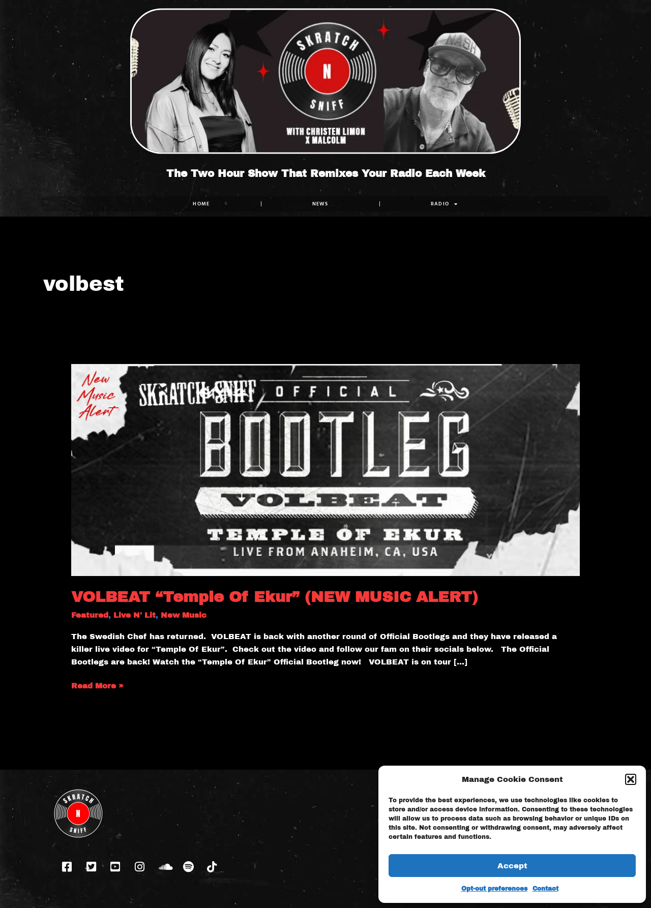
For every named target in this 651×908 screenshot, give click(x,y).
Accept (512, 866)
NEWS (320, 203)
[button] (631, 779)
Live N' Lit (134, 615)
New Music (183, 615)
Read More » (97, 685)
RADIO (444, 203)
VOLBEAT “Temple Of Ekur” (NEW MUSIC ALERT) (274, 597)
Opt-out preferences (494, 888)
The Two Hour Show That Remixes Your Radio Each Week (325, 173)
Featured (89, 615)
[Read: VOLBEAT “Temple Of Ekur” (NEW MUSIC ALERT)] (325, 469)
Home (201, 203)
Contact (545, 888)
